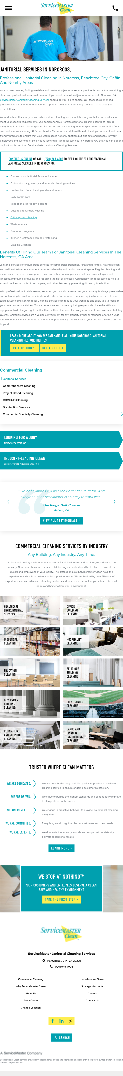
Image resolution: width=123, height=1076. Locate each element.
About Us (30, 993)
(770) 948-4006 (53, 159)
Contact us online (20, 159)
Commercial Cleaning (30, 979)
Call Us (25, 348)
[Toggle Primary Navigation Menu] (8, 8)
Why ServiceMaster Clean (31, 986)
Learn (61, 848)
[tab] (121, 414)
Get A (53, 348)
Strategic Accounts (92, 986)
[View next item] (114, 502)
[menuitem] (63, 379)
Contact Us (92, 1000)
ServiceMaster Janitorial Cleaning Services (24, 99)
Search (62, 1038)
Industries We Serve (92, 979)
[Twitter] (70, 1021)
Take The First (61, 899)
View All (62, 520)
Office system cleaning (23, 217)
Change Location (31, 1007)
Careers (92, 993)
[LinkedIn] (61, 1021)
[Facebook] (52, 1021)
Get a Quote (31, 1000)
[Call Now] (115, 8)
